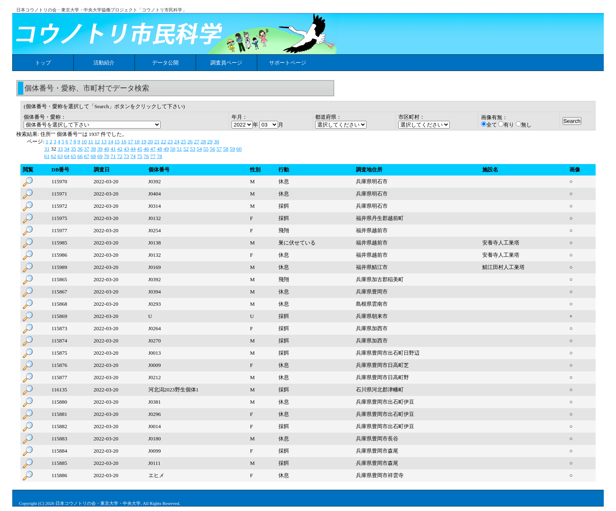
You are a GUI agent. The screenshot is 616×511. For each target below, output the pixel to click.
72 (119, 156)
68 (93, 156)
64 (66, 156)
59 (232, 149)
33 (60, 149)
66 (80, 156)
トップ (43, 63)
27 (196, 141)
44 (133, 149)
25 (183, 141)
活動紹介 (104, 63)
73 (126, 156)
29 (209, 141)
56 (212, 149)
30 (216, 141)
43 (126, 149)
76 (146, 156)
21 (156, 141)
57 (219, 149)
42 (119, 149)
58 (225, 149)
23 (170, 141)
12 (97, 141)
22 (163, 141)
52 (186, 149)
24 (176, 141)
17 (130, 141)
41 (113, 149)
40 (106, 149)
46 (146, 149)
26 (189, 141)
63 (60, 156)
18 (136, 141)
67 (86, 156)
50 (172, 149)
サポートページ (287, 63)
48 (159, 149)
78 (159, 156)
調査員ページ (226, 63)
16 (123, 141)
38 (93, 149)
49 (166, 149)
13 (103, 141)
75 (139, 156)
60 (239, 149)
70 (106, 156)
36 (80, 149)
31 (46, 149)
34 (66, 149)
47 (152, 149)
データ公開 (165, 63)
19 (143, 141)
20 (150, 141)
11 (90, 141)
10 (84, 141)
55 (205, 149)
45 (139, 149)
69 (99, 156)
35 (73, 149)
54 (199, 149)
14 (110, 141)
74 (133, 156)
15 (117, 141)
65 (73, 156)
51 (179, 149)
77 (152, 156)
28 (203, 141)
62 (53, 156)
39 (99, 149)
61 (46, 156)
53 (192, 149)
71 (113, 156)
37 (86, 149)
